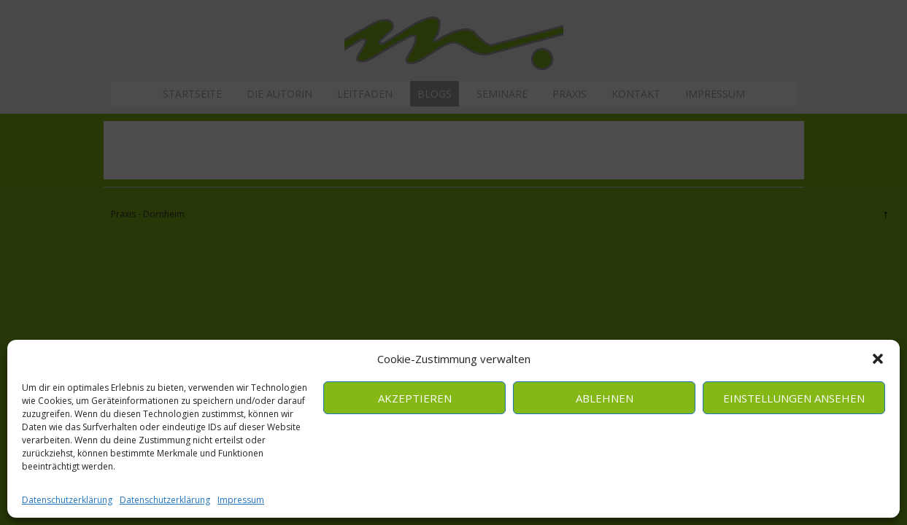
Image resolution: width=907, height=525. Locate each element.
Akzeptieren (415, 398)
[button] (878, 358)
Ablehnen (604, 398)
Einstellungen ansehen (794, 398)
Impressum (240, 500)
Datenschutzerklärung (67, 500)
